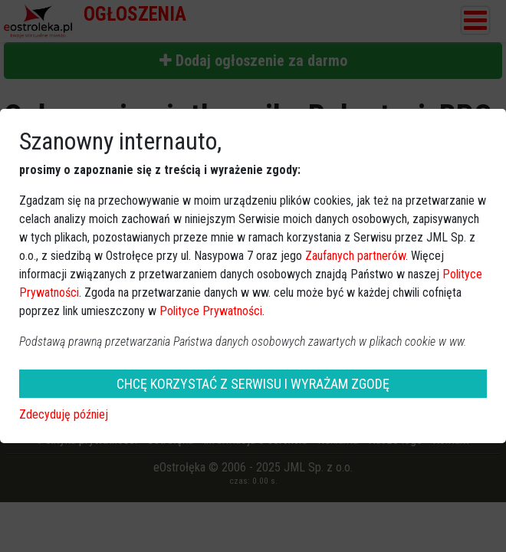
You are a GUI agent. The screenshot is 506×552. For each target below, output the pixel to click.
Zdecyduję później (63, 414)
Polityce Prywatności (210, 311)
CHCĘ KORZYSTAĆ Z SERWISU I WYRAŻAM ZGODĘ (253, 384)
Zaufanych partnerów (355, 255)
